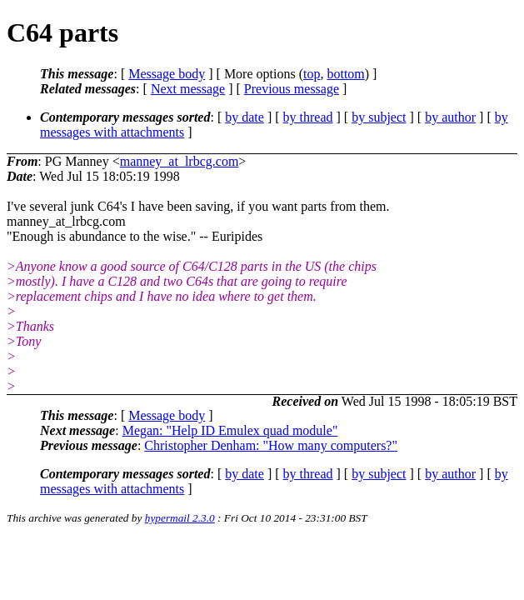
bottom (345, 74)
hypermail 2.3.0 (180, 518)
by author (450, 117)
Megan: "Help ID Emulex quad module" (230, 430)
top (311, 74)
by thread (308, 117)
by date (244, 117)
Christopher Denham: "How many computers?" (270, 445)
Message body (166, 74)
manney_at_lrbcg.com (179, 161)
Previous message (291, 89)
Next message (188, 89)
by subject (379, 117)
